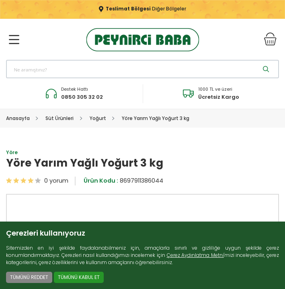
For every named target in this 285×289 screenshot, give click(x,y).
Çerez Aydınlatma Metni (195, 255)
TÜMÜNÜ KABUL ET (79, 277)
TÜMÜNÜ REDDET (29, 277)
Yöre (12, 154)
